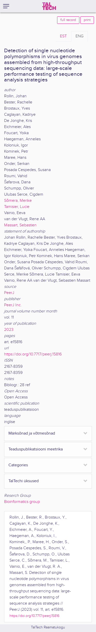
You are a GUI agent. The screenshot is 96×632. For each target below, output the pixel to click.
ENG (79, 36)
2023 (9, 329)
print (87, 20)
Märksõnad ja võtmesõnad (31, 433)
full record (68, 20)
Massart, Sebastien (20, 225)
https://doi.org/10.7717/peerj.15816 (33, 354)
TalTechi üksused (23, 481)
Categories (18, 465)
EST (63, 36)
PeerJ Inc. (13, 305)
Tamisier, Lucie (16, 206)
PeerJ (9, 292)
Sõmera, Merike (18, 200)
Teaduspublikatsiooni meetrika (35, 449)
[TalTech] (49, 6)
